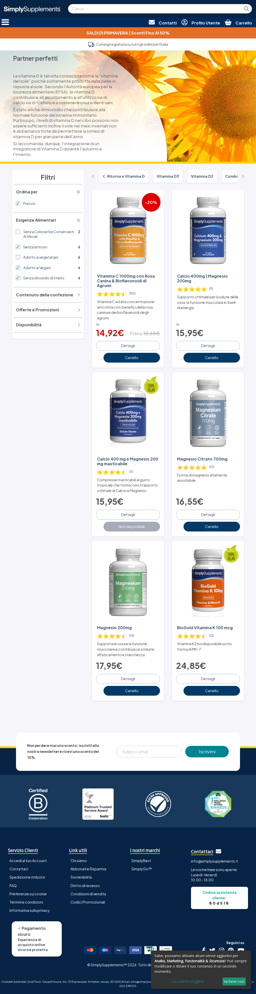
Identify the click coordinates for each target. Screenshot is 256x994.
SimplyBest (141, 860)
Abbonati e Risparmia (88, 869)
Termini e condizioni (26, 902)
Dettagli (128, 345)
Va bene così (234, 981)
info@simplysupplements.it (214, 861)
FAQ (13, 885)
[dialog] (201, 970)
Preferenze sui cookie (28, 894)
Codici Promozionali (87, 902)
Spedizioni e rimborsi (27, 877)
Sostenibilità (81, 877)
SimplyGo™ (142, 869)
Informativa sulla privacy (30, 910)
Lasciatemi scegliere (187, 981)
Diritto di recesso (85, 885)
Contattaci (19, 869)
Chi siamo (78, 860)
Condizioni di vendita (88, 894)
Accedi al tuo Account (28, 860)
